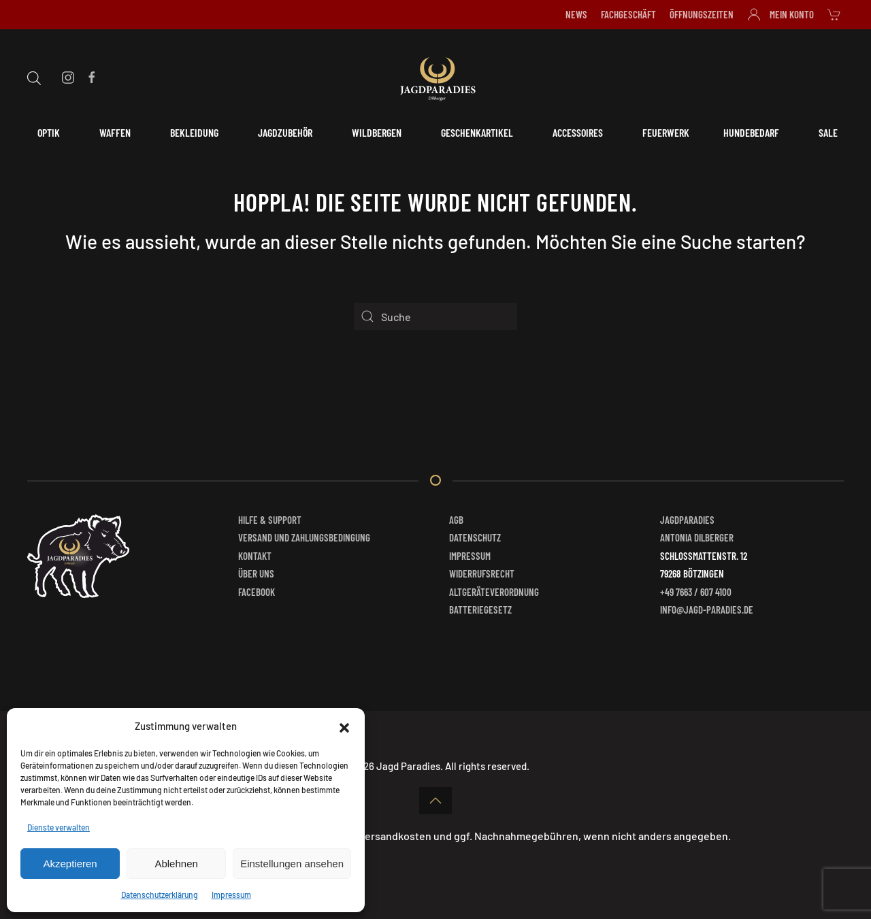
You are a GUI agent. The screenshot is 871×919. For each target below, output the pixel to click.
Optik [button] (48, 132)
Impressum (231, 894)
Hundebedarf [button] (751, 132)
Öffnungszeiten (702, 14)
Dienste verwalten (58, 827)
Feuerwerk (665, 132)
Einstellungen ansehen (292, 863)
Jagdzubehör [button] (285, 132)
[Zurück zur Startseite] (435, 76)
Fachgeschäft (628, 14)
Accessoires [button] (578, 132)
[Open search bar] (34, 76)
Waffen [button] (115, 132)
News (576, 14)
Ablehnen (175, 863)
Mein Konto (781, 14)
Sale (828, 132)
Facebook (256, 592)
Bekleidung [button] (194, 132)
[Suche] (435, 316)
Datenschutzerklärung (159, 894)
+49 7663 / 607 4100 (696, 592)
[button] (344, 726)
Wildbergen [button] (376, 132)
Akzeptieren (70, 863)
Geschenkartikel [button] (477, 132)
